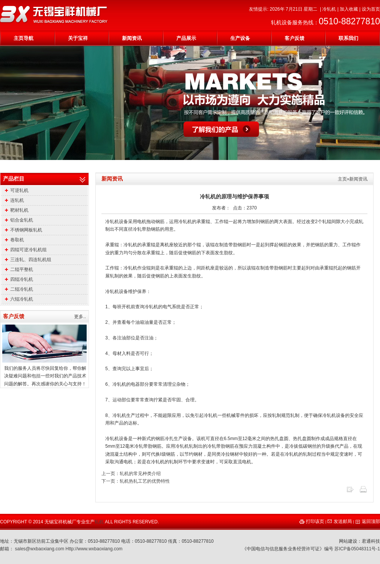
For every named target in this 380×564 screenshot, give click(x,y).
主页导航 (23, 38)
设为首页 (371, 9)
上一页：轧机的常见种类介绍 (131, 473)
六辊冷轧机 (19, 299)
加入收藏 (349, 9)
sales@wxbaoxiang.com (39, 548)
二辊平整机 (19, 269)
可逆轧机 (16, 190)
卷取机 (14, 239)
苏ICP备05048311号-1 (357, 548)
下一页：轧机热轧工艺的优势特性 (135, 481)
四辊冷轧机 (19, 279)
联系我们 (348, 38)
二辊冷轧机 (19, 289)
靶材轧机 (16, 210)
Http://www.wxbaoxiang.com (93, 548)
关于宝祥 (78, 38)
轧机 (99, 521)
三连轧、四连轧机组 (28, 259)
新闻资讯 (132, 38)
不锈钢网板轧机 (23, 230)
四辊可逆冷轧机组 (26, 249)
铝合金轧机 (19, 220)
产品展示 (186, 38)
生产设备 (240, 38)
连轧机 (14, 200)
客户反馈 (294, 38)
